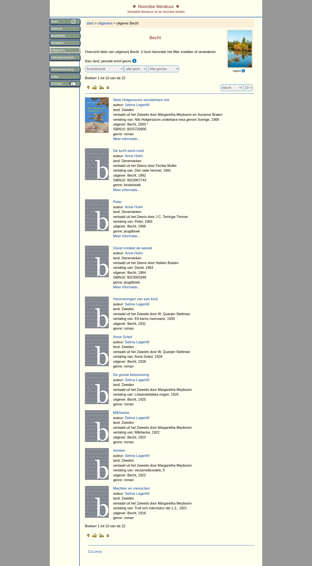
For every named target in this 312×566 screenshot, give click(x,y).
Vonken (119, 450)
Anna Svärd (122, 337)
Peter (117, 202)
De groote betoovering (131, 375)
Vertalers (57, 43)
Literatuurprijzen (63, 57)
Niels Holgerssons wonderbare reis (141, 100)
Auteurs (56, 28)
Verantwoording (62, 69)
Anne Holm (134, 156)
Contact (56, 83)
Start (54, 21)
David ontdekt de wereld (132, 248)
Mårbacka (121, 413)
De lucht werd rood (128, 151)
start (90, 23)
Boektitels (58, 35)
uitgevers (105, 23)
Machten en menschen (131, 488)
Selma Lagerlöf (137, 105)
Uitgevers (58, 50)
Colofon (95, 552)
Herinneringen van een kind (135, 299)
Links (54, 76)
